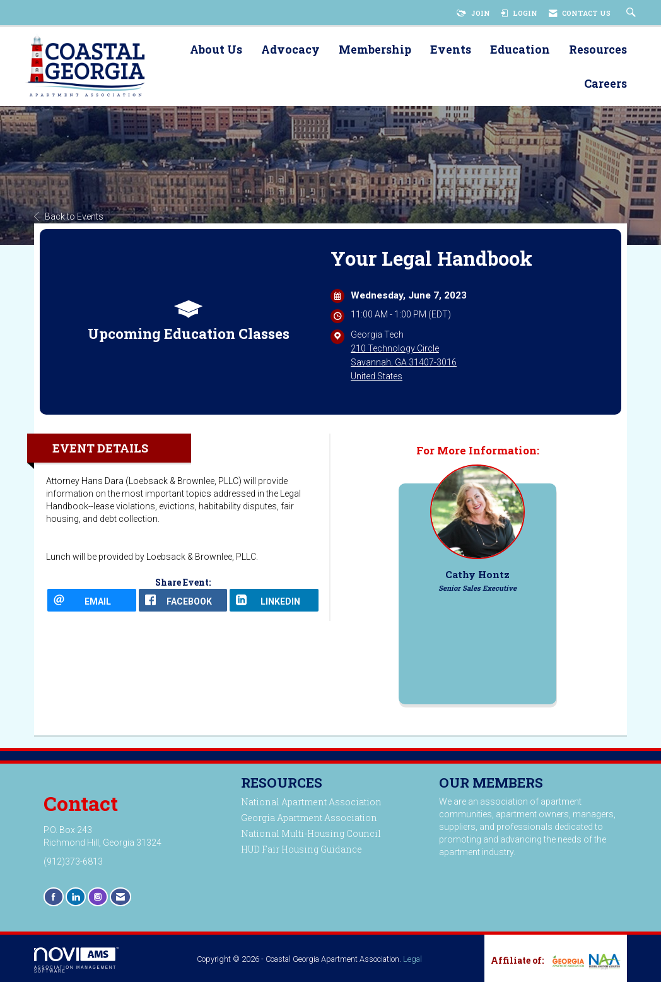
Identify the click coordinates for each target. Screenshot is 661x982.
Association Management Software (76, 960)
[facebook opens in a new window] (183, 600)
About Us (216, 50)
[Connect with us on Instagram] (98, 896)
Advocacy (290, 50)
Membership (375, 50)
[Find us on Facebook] (54, 896)
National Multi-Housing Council (311, 833)
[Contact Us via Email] (120, 896)
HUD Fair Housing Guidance (301, 849)
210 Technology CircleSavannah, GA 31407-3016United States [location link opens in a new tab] (404, 362)
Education (520, 50)
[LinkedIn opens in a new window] (274, 600)
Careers (605, 84)
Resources (598, 50)
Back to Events (68, 216)
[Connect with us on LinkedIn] (76, 896)
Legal (412, 959)
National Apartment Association (311, 802)
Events (450, 50)
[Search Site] (632, 13)
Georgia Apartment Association (309, 818)
